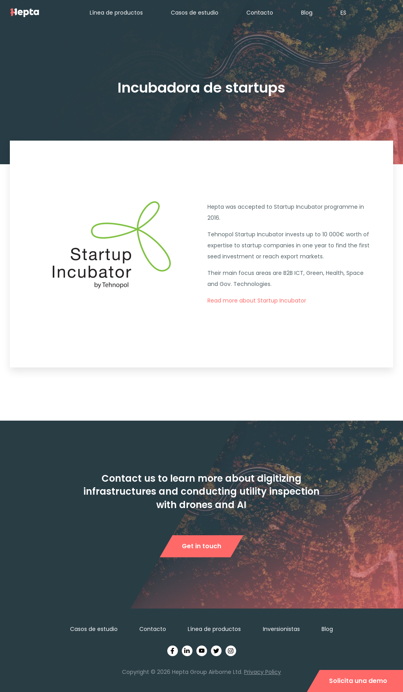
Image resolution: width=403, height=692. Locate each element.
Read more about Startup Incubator (256, 300)
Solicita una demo (358, 680)
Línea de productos (116, 13)
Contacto (259, 13)
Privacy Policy (262, 672)
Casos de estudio (194, 13)
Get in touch (201, 546)
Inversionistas (281, 629)
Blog (306, 13)
